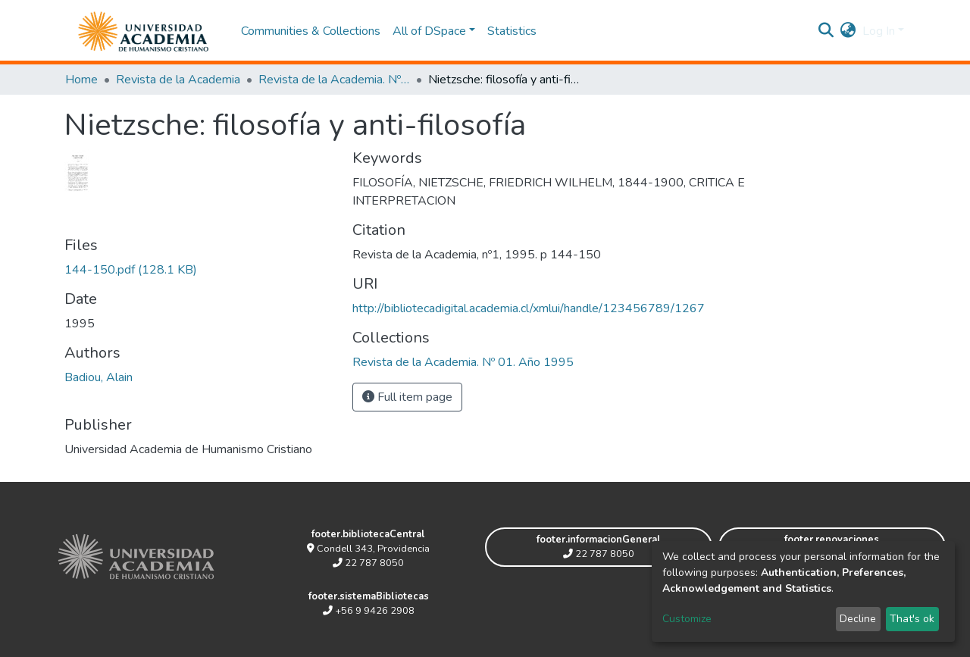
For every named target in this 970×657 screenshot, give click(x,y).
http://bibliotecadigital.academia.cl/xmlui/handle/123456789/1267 (528, 308)
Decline (858, 619)
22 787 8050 (368, 563)
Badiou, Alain (98, 377)
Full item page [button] (407, 397)
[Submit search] (826, 31)
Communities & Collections (310, 31)
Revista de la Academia (178, 79)
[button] (848, 31)
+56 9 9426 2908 (369, 611)
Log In (878, 31)
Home (81, 79)
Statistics (512, 31)
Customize (687, 619)
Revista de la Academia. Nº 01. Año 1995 (334, 79)
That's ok (912, 619)
